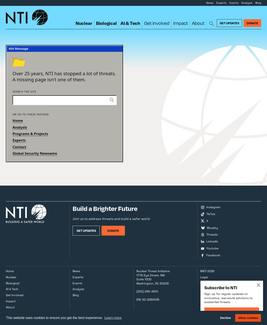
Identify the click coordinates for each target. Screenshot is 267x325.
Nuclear (84, 23)
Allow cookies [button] (248, 318)
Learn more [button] (113, 318)
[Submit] (112, 100)
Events (234, 3)
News (209, 3)
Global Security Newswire (35, 153)
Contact (19, 146)
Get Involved (156, 23)
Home (18, 120)
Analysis (246, 3)
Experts (221, 3)
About (198, 23)
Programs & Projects (30, 133)
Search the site (24, 91)
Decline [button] (225, 318)
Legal (204, 277)
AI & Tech (130, 23)
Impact (180, 23)
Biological (106, 23)
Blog (258, 3)
